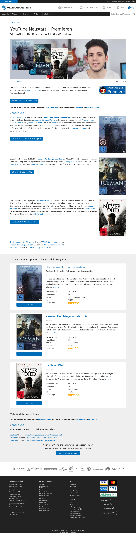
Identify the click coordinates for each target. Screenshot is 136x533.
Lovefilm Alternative (15, 510)
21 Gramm (19, 122)
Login (107, 2)
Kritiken (25, 14)
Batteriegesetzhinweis (76, 515)
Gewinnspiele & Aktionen (16, 503)
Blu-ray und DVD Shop (15, 486)
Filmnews (19, 82)
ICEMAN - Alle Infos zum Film (22, 172)
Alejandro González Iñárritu (44, 120)
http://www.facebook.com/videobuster (41, 437)
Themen (15, 14)
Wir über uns (56, 530)
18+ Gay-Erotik (13, 490)
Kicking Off (93, 419)
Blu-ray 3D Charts (44, 495)
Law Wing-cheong (69, 161)
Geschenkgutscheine (15, 505)
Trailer (36, 14)
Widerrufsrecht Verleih (76, 510)
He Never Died (92, 107)
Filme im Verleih (45, 481)
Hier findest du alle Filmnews (68, 453)
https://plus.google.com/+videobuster (40, 440)
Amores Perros (88, 120)
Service (72, 499)
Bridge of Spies (44, 419)
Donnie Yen (14, 164)
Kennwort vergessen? (117, 2)
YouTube (13, 434)
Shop (122, 8)
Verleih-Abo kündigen (76, 508)
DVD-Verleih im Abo (68, 8)
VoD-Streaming (13, 498)
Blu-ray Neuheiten (44, 490)
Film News (73, 484)
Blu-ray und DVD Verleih (16, 484)
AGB (71, 506)
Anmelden (9, 2)
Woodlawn (81, 419)
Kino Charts (42, 502)
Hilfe (71, 502)
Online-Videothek (16, 481)
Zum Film (29, 305)
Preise (128, 2)
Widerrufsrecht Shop (75, 513)
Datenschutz (65, 530)
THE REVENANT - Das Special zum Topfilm (26, 139)
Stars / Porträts (74, 491)
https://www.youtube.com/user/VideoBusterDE (43, 434)
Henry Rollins (90, 208)
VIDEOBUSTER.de (34, 90)
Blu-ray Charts (43, 492)
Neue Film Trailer (44, 505)
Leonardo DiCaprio (78, 128)
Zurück (15, 22)
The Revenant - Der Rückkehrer (56, 117)
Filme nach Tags (13, 514)
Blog (132, 8)
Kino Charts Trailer (44, 508)
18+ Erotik (12, 488)
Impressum (73, 530)
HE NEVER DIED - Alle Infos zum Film (24, 222)
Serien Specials (74, 493)
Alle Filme (47, 14)
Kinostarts (42, 498)
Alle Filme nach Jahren (15, 492)
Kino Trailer (42, 507)
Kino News (73, 486)
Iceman (79, 107)
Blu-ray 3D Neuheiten (45, 493)
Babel (30, 122)
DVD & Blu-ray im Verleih (52, 242)
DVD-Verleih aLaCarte (90, 8)
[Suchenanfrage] (123, 14)
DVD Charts (42, 488)
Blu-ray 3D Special (75, 495)
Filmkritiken (73, 489)
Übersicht (5, 14)
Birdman (55, 122)
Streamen (109, 8)
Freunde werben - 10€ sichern (17, 507)
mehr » (56, 287)
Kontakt (72, 504)
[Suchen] (134, 14)
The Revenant (52, 107)
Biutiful (40, 122)
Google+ (13, 440)
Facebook (14, 437)
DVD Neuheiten (43, 486)
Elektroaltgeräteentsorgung (77, 517)
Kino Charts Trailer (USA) (46, 510)
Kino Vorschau (43, 500)
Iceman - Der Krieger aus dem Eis (51, 158)
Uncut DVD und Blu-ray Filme (17, 500)
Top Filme (42, 484)
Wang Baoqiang (37, 164)
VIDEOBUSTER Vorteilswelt (16, 512)
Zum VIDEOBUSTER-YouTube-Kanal (24, 101)
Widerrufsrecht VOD (75, 511)
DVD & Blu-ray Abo (14, 494)
